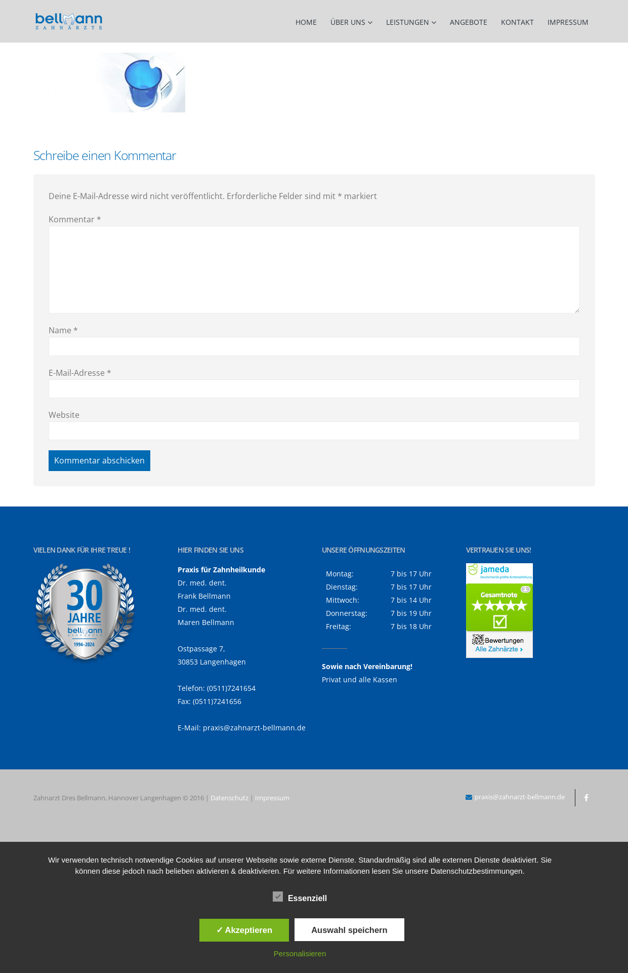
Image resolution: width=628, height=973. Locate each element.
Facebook (586, 797)
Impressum (568, 22)
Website (64, 414)
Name (63, 330)
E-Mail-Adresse (80, 372)
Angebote (468, 22)
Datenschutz (229, 797)
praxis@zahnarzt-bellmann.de (254, 727)
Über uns (347, 22)
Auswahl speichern (349, 930)
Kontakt (517, 22)
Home (306, 22)
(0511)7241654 (231, 688)
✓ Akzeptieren (244, 930)
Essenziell (300, 896)
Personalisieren (300, 953)
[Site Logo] (68, 21)
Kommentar (75, 219)
